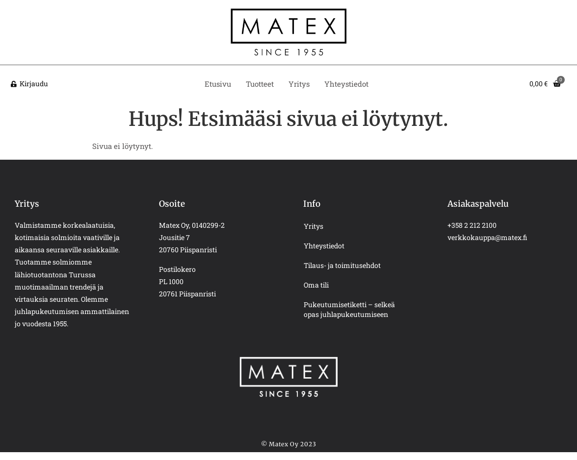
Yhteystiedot (346, 84)
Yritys (299, 84)
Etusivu (218, 84)
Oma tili (316, 285)
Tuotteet (260, 84)
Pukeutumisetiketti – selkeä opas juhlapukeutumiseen (349, 309)
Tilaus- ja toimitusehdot (342, 265)
